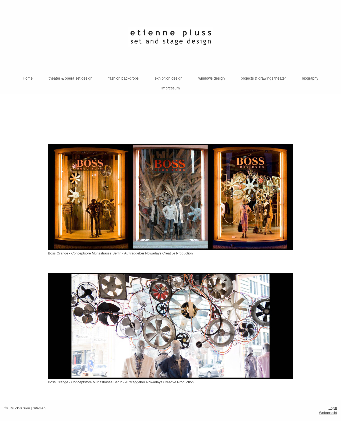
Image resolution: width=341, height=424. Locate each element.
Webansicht (328, 413)
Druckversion (17, 408)
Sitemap (39, 408)
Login (332, 408)
